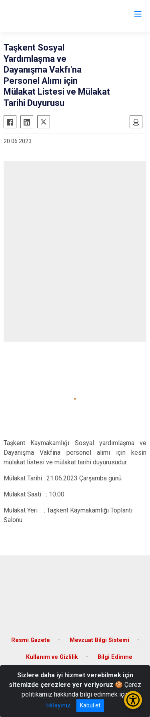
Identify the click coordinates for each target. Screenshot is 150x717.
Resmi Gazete (30, 640)
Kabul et (90, 705)
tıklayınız (58, 705)
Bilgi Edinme (115, 657)
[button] (75, 399)
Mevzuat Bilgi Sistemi (99, 640)
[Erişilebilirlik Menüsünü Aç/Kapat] (133, 700)
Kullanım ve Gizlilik (52, 657)
